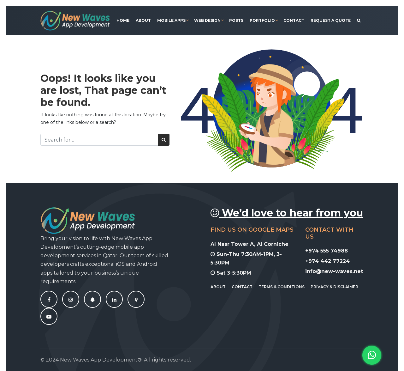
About (143, 20)
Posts (236, 20)
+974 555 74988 (326, 251)
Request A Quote (331, 20)
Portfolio (262, 20)
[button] (371, 355)
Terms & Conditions (281, 286)
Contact (293, 20)
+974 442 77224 (327, 261)
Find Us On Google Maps (252, 229)
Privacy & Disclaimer (334, 286)
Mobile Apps (171, 20)
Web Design (207, 20)
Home (122, 20)
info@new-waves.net (334, 271)
